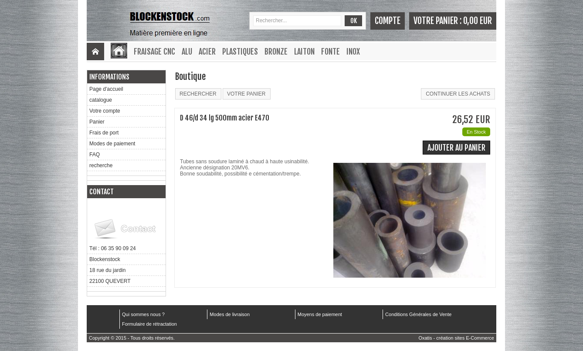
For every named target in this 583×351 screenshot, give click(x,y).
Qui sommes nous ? (143, 314)
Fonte (330, 51)
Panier (97, 122)
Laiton (304, 51)
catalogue (100, 100)
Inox (353, 51)
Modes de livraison (230, 314)
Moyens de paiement (320, 314)
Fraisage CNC (154, 51)
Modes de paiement (112, 144)
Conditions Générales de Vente (418, 314)
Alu (187, 51)
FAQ (94, 154)
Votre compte (104, 111)
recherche (100, 165)
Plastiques (240, 51)
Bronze (276, 51)
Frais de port (104, 133)
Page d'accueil (106, 89)
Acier (207, 51)
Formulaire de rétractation (149, 324)
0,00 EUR (477, 20)
